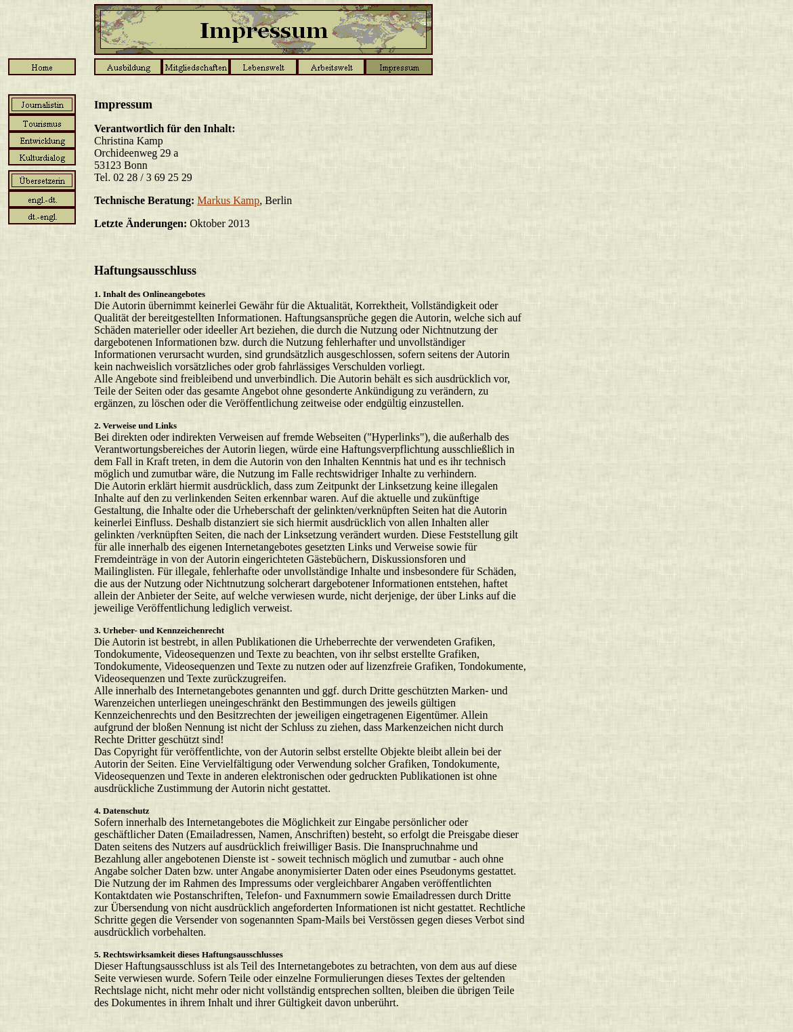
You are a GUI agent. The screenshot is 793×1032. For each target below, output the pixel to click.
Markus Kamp (228, 200)
